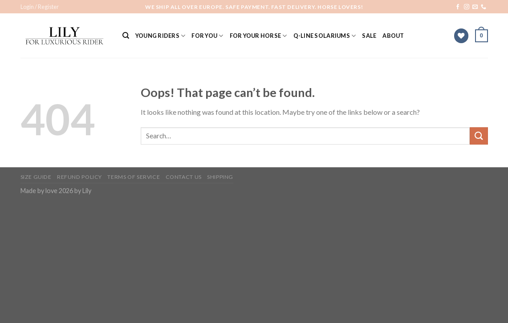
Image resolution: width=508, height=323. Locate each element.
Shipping (220, 177)
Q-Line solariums (324, 36)
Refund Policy (79, 177)
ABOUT (393, 35)
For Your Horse (258, 36)
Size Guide (36, 177)
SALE (369, 35)
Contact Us (184, 177)
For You (207, 36)
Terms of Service (133, 177)
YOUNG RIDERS (160, 36)
